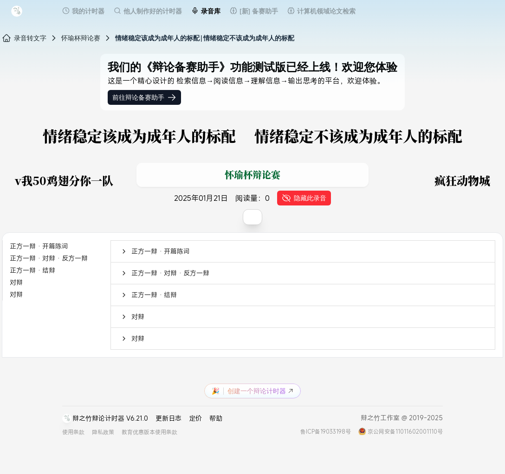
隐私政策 (103, 432)
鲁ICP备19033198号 (325, 431)
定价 (195, 418)
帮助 (215, 418)
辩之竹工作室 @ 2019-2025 (402, 417)
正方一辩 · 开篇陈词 (39, 246)
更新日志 (168, 418)
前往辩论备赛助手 (144, 97)
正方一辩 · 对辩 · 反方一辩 (49, 258)
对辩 (16, 282)
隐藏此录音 (304, 198)
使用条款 (73, 432)
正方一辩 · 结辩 (32, 270)
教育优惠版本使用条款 (149, 432)
